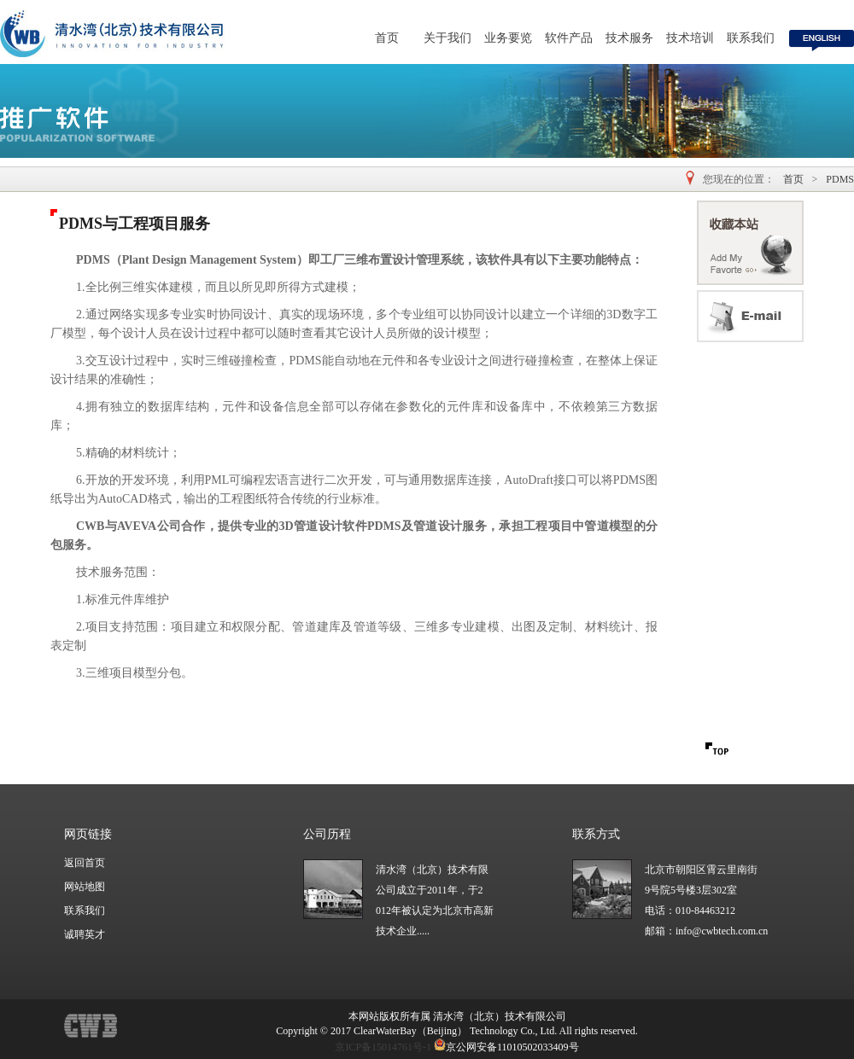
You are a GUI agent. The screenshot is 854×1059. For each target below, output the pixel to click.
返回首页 (84, 863)
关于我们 (447, 38)
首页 (387, 38)
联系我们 (751, 38)
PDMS (840, 179)
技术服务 (629, 38)
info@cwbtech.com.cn (722, 931)
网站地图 (84, 887)
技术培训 (690, 38)
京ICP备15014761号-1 (383, 1047)
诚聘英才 (84, 934)
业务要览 (508, 38)
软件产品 (569, 38)
